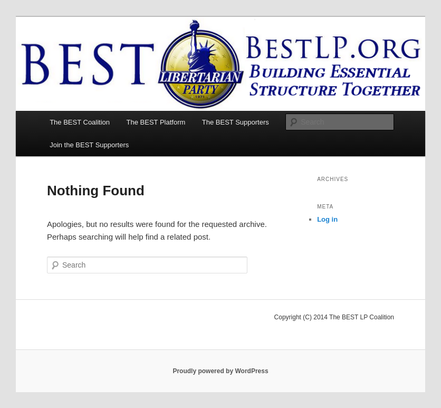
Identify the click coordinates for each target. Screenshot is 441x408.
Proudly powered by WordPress (220, 371)
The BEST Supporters (235, 122)
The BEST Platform (156, 122)
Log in (327, 219)
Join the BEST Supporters (89, 145)
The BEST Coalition (80, 122)
